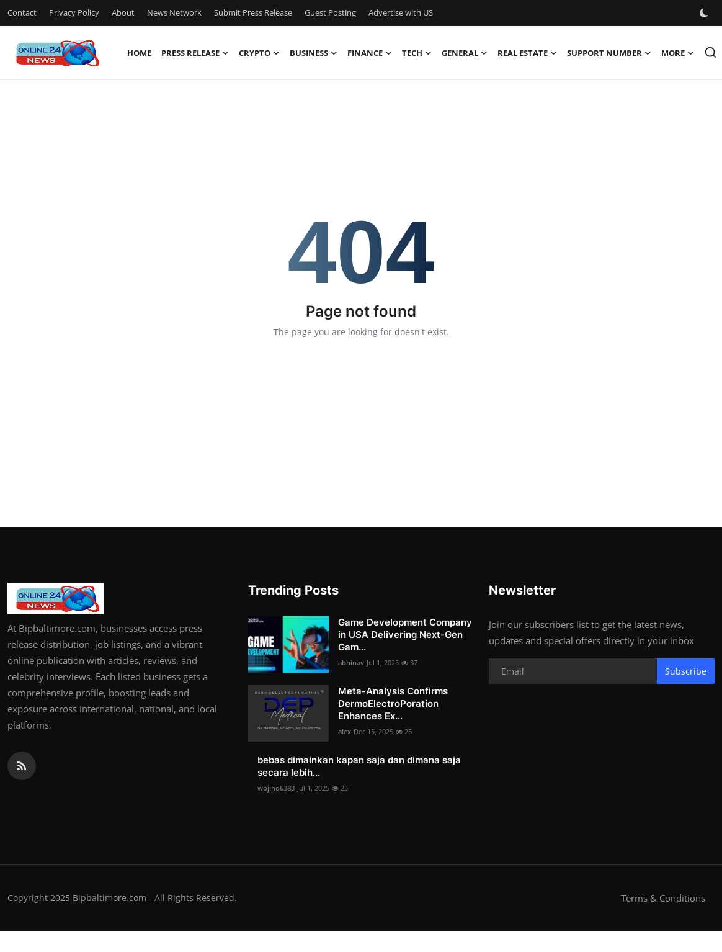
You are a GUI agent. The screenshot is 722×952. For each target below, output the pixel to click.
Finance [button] (369, 53)
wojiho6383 (276, 788)
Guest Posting (330, 12)
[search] (710, 52)
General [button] (465, 53)
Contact (22, 12)
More (677, 53)
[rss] (21, 766)
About (123, 12)
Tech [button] (417, 53)
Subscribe (685, 671)
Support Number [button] (609, 53)
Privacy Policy (74, 12)
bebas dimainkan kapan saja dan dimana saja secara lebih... (359, 766)
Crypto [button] (259, 53)
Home (139, 52)
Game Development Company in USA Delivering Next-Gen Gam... (405, 634)
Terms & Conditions (663, 898)
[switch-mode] (705, 13)
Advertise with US (400, 12)
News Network (174, 12)
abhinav (351, 662)
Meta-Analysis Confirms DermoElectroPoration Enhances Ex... (393, 703)
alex (344, 731)
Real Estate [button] (527, 53)
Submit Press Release (253, 12)
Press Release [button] (195, 53)
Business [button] (313, 53)
